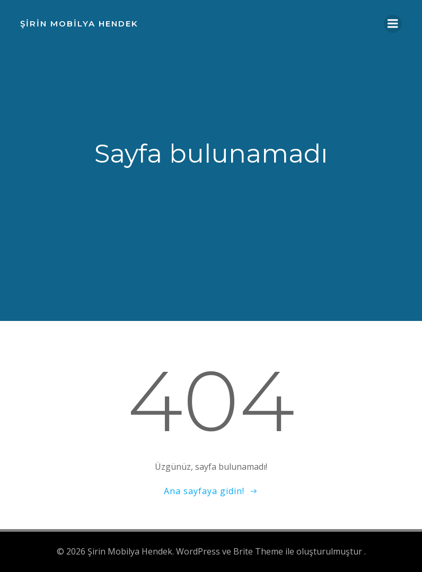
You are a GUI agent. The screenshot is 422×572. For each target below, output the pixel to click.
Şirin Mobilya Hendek (79, 24)
